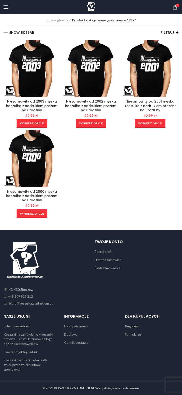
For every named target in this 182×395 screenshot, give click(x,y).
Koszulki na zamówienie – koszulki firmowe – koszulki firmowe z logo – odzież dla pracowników (29, 339)
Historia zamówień (108, 260)
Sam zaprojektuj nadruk (21, 352)
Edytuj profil (103, 251)
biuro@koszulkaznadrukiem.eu (30, 303)
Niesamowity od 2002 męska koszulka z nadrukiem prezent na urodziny (91, 105)
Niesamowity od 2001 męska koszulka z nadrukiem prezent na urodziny (150, 105)
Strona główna (57, 20)
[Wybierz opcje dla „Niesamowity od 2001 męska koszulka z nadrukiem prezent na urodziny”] (150, 123)
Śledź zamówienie (107, 268)
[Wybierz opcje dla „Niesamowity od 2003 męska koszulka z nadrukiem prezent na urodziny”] (32, 123)
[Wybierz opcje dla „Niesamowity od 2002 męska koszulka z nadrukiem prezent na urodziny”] (91, 123)
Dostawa (70, 334)
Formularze (133, 334)
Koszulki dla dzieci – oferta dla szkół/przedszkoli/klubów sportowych (25, 364)
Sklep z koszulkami (17, 326)
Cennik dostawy (76, 342)
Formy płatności (76, 326)
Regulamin (132, 326)
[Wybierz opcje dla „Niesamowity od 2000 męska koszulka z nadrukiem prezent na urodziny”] (32, 213)
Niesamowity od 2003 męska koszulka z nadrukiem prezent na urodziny (32, 105)
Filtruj (167, 32)
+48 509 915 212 (20, 296)
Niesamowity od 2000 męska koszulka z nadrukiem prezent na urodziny (32, 195)
